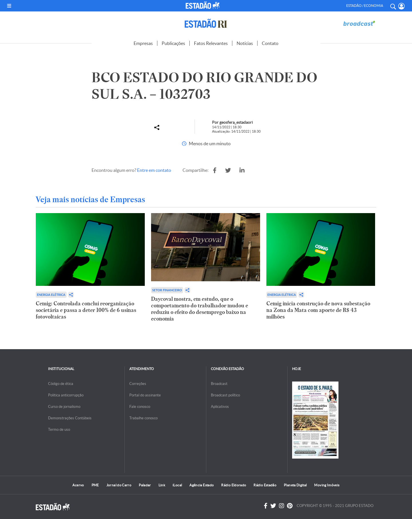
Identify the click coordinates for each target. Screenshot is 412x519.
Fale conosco (139, 406)
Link (162, 485)
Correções (137, 384)
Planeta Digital (295, 485)
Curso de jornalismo (64, 406)
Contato (270, 43)
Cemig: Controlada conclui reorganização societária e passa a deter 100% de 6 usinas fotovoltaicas (86, 310)
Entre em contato (154, 170)
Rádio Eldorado (233, 485)
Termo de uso (59, 429)
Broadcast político (225, 395)
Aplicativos (220, 406)
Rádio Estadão (264, 485)
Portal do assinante (145, 395)
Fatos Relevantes (211, 43)
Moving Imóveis (326, 485)
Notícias (245, 43)
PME (95, 485)
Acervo (78, 485)
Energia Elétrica (51, 294)
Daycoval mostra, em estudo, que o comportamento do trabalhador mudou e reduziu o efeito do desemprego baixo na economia (199, 309)
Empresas (143, 43)
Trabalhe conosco (143, 418)
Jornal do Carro (118, 485)
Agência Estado (201, 485)
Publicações (173, 43)
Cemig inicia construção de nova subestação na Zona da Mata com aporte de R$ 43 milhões (318, 310)
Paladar (145, 485)
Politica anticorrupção (66, 395)
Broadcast (219, 384)
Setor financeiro (167, 290)
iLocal (177, 485)
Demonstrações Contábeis (70, 418)
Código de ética (60, 384)
